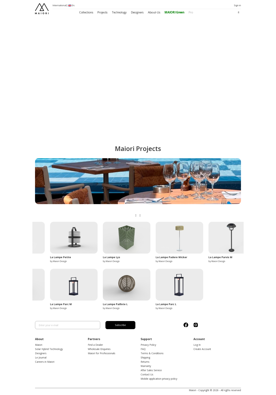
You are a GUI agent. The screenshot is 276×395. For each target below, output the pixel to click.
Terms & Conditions (152, 353)
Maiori (38, 344)
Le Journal (40, 357)
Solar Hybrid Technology (49, 349)
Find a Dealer (95, 344)
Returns (145, 361)
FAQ (143, 349)
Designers (40, 353)
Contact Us (147, 374)
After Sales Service (151, 370)
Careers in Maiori (44, 361)
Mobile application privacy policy (159, 378)
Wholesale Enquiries (99, 349)
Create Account (202, 349)
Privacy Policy (148, 344)
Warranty (146, 366)
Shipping (145, 357)
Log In (197, 344)
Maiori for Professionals (101, 353)
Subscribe (120, 325)
